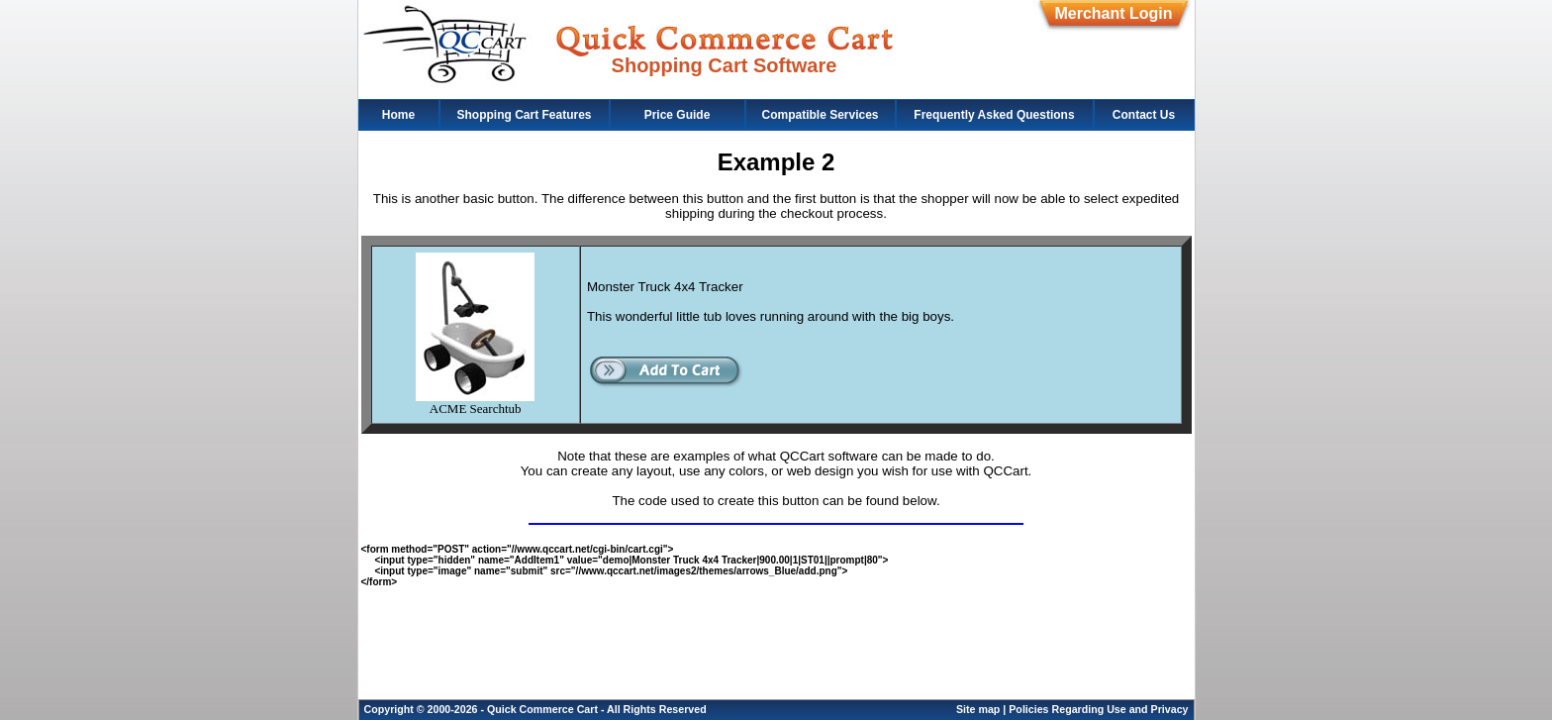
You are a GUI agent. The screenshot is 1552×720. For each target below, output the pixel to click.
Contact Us (1144, 115)
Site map (978, 709)
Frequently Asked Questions (994, 115)
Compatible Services (819, 115)
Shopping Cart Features (523, 115)
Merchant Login (1113, 13)
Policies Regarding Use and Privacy (1098, 709)
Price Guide (677, 115)
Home (398, 115)
